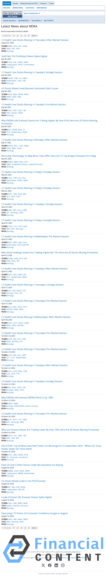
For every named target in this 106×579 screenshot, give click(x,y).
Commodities (28, 65)
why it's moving (32, 406)
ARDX (20, 194)
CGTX (21, 146)
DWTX (20, 323)
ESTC (26, 162)
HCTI (8, 196)
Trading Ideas (11, 65)
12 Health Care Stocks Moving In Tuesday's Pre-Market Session (33, 104)
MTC (17, 438)
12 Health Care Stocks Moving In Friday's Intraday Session (30, 171)
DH (19, 178)
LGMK (26, 323)
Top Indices (35, 20)
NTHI (19, 245)
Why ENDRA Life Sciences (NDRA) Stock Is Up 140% (27, 397)
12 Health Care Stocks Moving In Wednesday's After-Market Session (36, 317)
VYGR (21, 390)
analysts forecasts (35, 164)
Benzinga (10, 51)
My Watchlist (23, 20)
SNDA (8, 522)
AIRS (15, 194)
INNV (14, 148)
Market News (18, 8)
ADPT (10, 194)
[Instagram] (63, 566)
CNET (20, 436)
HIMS (10, 210)
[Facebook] (50, 566)
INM (13, 487)
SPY (7, 457)
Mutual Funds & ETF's (29, 3)
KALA (20, 210)
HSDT (15, 110)
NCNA (25, 46)
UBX (24, 81)
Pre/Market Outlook (19, 164)
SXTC (8, 277)
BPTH (15, 419)
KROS (20, 307)
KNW (20, 274)
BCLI (9, 291)
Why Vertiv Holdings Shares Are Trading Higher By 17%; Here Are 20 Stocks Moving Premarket (49, 252)
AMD (15, 455)
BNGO (19, 291)
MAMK (20, 94)
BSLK (15, 94)
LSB (24, 110)
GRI (24, 387)
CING (10, 503)
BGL (15, 62)
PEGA (13, 261)
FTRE (25, 371)
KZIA (20, 110)
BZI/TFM (25, 245)
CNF (24, 436)
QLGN (19, 148)
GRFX (8, 438)
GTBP (16, 78)
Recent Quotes (9, 20)
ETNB (8, 261)
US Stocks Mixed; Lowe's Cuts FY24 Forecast (23, 480)
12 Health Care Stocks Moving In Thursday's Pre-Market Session (34, 300)
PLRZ (18, 196)
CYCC (16, 226)
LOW (17, 487)
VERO (21, 309)
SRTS (18, 48)
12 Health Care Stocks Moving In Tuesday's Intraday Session (31, 72)
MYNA (23, 487)
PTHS (8, 132)
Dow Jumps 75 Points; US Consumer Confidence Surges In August (34, 513)
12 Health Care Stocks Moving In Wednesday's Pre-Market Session (35, 236)
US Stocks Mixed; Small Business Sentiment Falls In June (29, 88)
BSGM (10, 78)
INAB (16, 390)
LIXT (24, 274)
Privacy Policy (60, 557)
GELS (10, 110)
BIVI (24, 194)
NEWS (16, 403)
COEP (10, 226)
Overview (6, 8)
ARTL (16, 146)
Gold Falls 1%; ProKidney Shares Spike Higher (24, 56)
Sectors (43, 3)
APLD (26, 455)
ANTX (10, 436)
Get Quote (12, 16)
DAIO (16, 471)
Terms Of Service (78, 557)
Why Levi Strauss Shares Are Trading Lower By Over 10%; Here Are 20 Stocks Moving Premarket (50, 429)
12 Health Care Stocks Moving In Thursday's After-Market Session (35, 40)
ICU (20, 78)
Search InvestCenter (31, 13)
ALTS (10, 419)
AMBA (10, 162)
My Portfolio (48, 20)
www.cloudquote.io (72, 552)
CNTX (15, 371)
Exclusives (14, 457)
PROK (20, 65)
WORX (19, 180)
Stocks (15, 3)
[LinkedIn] (56, 566)
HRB (15, 503)
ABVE (10, 94)
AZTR (10, 339)
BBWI (16, 162)
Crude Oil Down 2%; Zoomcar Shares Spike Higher (26, 497)
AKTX (10, 274)
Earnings (15, 522)
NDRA (26, 62)
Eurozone (24, 505)
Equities (9, 505)
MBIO (25, 78)
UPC (7, 212)
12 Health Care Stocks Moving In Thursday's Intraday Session (32, 284)
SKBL (19, 97)
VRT (18, 261)
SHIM (21, 522)
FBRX (15, 242)
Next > (34, 36)
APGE (10, 62)
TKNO (8, 48)
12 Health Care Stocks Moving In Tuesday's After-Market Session (34, 268)
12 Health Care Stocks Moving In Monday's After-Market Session (34, 139)
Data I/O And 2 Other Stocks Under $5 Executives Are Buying (32, 464)
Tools (51, 3)
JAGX (25, 226)
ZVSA (19, 81)
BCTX (21, 258)
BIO (14, 291)
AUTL (15, 323)
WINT (22, 422)
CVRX (15, 178)
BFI (9, 487)
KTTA (25, 307)
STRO (13, 229)
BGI (25, 258)
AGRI (16, 258)
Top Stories (23, 457)
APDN (10, 146)
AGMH (10, 258)
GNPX (19, 387)
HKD (13, 438)
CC (24, 130)
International (42, 8)
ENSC (10, 242)
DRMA (26, 146)
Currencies (30, 8)
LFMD (25, 210)
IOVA (15, 46)
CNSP (24, 339)
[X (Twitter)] (43, 566)
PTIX (18, 374)
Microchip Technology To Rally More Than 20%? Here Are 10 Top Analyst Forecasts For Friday (48, 155)
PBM (8, 229)
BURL (21, 162)
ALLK (10, 371)
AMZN (20, 455)
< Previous (6, 36)
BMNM (10, 471)
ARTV (10, 323)
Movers (14, 113)
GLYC (25, 242)
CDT (24, 291)
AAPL (10, 455)
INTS (20, 226)
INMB (10, 46)
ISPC (20, 46)
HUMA (20, 62)
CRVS (10, 178)
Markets (6, 3)
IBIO (14, 210)
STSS (16, 293)
